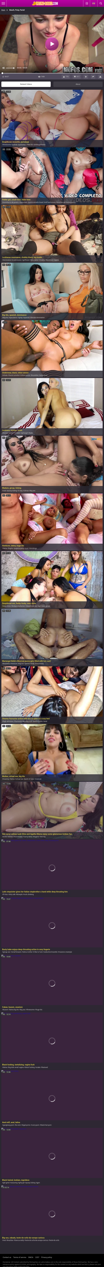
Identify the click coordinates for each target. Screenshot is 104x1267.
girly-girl (22, 1183)
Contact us (7, 1257)
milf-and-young (50, 202)
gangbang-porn (8, 1125)
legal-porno (26, 1125)
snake (38, 1067)
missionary (40, 664)
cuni (26, 548)
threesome (7, 145)
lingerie (36, 837)
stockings (33, 548)
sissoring (14, 1183)
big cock (29, 721)
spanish (27, 318)
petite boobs (38, 721)
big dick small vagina (16, 1067)
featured (45, 1067)
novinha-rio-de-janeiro (11, 202)
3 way (20, 491)
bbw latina (34, 260)
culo (4, 491)
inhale (5, 375)
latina (5, 548)
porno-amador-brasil (36, 202)
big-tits (5, 318)
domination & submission (12, 260)
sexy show (7, 606)
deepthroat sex (31, 606)
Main (3, 10)
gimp (20, 318)
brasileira (6, 664)
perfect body (29, 664)
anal (45, 721)
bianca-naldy (19, 1240)
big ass (32, 491)
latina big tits (14, 1010)
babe (31, 433)
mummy (6, 779)
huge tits (39, 1010)
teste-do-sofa (54, 1240)
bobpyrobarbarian (18, 606)
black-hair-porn (46, 1125)
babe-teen (23, 202)
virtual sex (19, 779)
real (4, 1240)
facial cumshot (14, 375)
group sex (6, 952)
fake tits (30, 145)
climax (26, 491)
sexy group (46, 606)
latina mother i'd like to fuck (33, 952)
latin (18, 433)
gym (38, 1183)
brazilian (10, 1240)
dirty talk (12, 894)
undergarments (39, 145)
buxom (5, 1010)
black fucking (30, 1067)
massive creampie (65, 952)
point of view (29, 779)
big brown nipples (52, 260)
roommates (18, 837)
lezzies (5, 433)
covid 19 (12, 433)
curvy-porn (35, 1125)
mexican (14, 664)
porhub (14, 145)
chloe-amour (25, 375)
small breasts (16, 952)
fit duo (5, 894)
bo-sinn (18, 1125)
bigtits (11, 548)
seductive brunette (50, 952)
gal (39, 606)
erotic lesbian (8, 837)
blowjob (19, 894)
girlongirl (25, 433)
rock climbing (29, 894)
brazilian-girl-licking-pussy (66, 202)
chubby (42, 260)
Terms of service (19, 1257)
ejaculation (13, 318)
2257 (37, 1257)
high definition (8, 721)
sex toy (43, 837)
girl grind (6, 1183)
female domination (38, 318)
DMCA (30, 1257)
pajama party (19, 548)
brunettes (35, 375)
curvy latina (28, 837)
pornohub (22, 145)
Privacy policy (46, 1257)
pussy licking (12, 491)
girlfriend (26, 260)
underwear (44, 375)
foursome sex (20, 721)
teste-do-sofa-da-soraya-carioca (36, 1240)
